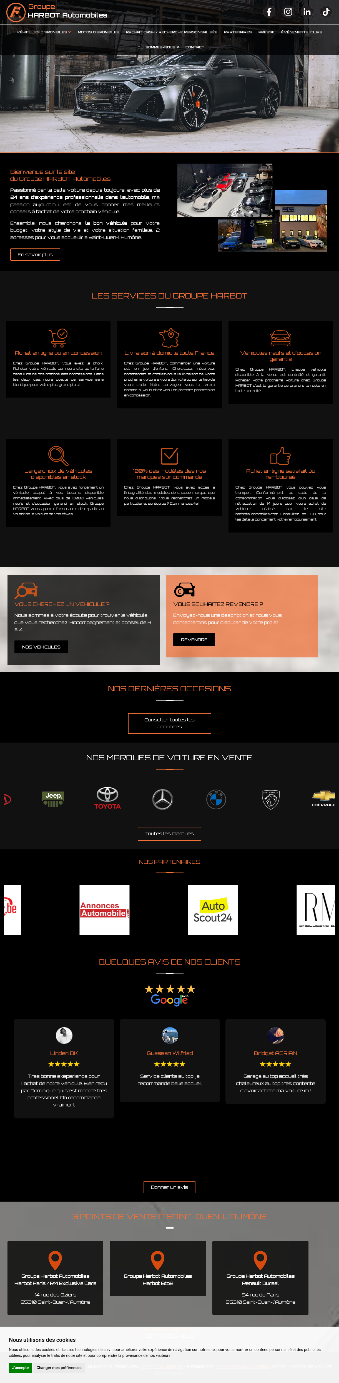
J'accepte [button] (20, 1367)
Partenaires (238, 32)
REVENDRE (194, 639)
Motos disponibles (98, 32)
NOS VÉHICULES (41, 647)
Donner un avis (169, 1187)
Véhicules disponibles (42, 32)
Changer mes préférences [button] (59, 1367)
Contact (194, 47)
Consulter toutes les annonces (169, 723)
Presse (266, 32)
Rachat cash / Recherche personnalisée (171, 32)
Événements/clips (301, 32)
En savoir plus (35, 254)
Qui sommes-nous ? (158, 47)
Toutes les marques (169, 833)
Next (335, 1097)
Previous (4, 1097)
